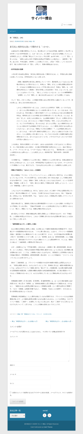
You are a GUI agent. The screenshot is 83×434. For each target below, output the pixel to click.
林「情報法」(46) (16, 38)
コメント (14, 336)
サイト (12, 383)
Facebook (44, 415)
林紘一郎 (32, 41)
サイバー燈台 (41, 18)
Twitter (49, 415)
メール (13, 374)
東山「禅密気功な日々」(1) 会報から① (23, 321)
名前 (12, 365)
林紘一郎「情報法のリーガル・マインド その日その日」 (35, 314)
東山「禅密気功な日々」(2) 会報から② (59, 321)
